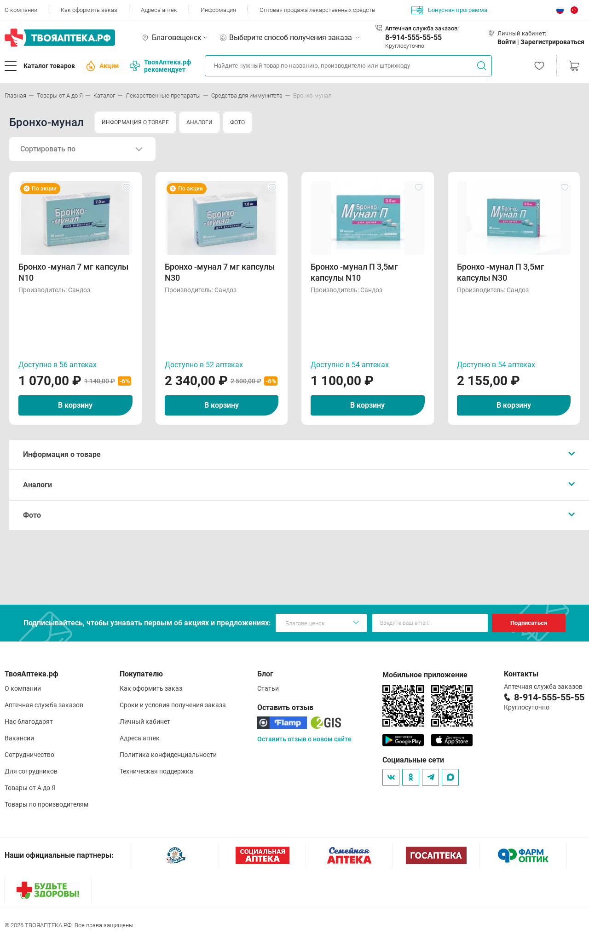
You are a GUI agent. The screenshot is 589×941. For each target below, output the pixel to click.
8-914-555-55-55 (413, 37)
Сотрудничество (29, 754)
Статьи (268, 688)
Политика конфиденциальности (168, 754)
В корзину (75, 405)
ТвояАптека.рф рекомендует (160, 65)
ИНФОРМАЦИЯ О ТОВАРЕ (135, 122)
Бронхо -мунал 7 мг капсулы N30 (220, 272)
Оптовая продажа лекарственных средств (317, 9)
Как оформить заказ (89, 9)
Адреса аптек (159, 9)
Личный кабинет (145, 721)
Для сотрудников (31, 771)
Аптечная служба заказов (44, 705)
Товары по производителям (46, 804)
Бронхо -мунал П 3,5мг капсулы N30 (500, 272)
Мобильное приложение (425, 674)
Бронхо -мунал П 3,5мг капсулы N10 (354, 272)
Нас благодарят (29, 721)
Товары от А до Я (30, 787)
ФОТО (237, 122)
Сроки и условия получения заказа (173, 705)
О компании (21, 9)
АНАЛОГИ (199, 122)
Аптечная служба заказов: (422, 28)
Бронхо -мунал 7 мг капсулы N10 (73, 272)
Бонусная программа (449, 10)
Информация (218, 9)
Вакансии (19, 738)
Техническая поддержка (156, 771)
